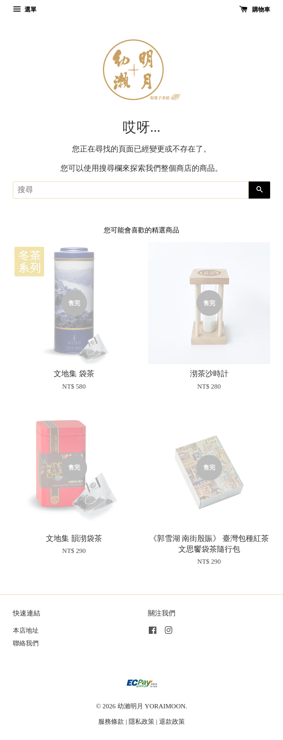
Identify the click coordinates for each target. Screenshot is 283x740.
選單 (24, 9)
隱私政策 (141, 721)
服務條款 (111, 721)
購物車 (255, 9)
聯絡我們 (26, 643)
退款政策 (172, 721)
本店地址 (26, 630)
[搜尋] (131, 190)
